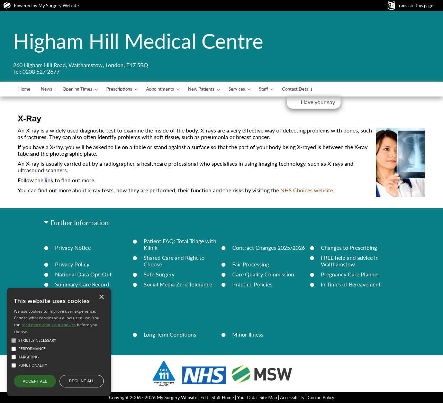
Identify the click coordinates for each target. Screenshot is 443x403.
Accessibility (292, 397)
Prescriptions (119, 89)
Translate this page (415, 5)
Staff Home (222, 397)
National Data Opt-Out (83, 274)
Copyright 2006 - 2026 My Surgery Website (153, 397)
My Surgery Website (58, 5)
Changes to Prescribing (349, 247)
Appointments (160, 89)
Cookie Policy (321, 397)
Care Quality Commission (263, 274)
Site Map (268, 397)
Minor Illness (247, 334)
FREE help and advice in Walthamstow (350, 260)
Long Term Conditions (170, 334)
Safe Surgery (159, 274)
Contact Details (297, 89)
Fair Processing (250, 264)
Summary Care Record (82, 284)
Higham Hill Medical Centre (138, 40)
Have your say (318, 102)
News (46, 89)
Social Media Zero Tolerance (178, 284)
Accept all (35, 381)
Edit (204, 397)
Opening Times (77, 89)
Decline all (81, 381)
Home (24, 89)
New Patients (201, 89)
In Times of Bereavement (351, 284)
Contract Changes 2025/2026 (268, 247)
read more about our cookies (48, 324)
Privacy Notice (73, 247)
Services (236, 89)
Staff (263, 89)
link (49, 180)
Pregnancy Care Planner (350, 274)
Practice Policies (252, 284)
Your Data (246, 397)
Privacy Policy (72, 264)
